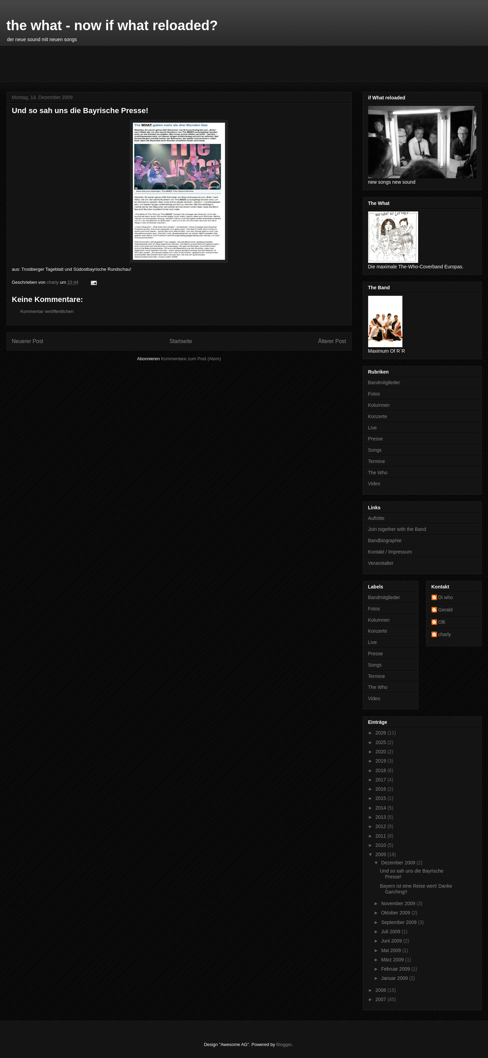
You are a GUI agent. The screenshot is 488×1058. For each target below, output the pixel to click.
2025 (381, 742)
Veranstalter (381, 563)
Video (374, 483)
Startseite (181, 341)
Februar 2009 (396, 969)
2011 (381, 836)
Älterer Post (332, 341)
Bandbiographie (385, 540)
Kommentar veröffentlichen (47, 311)
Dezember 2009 (399, 862)
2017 (381, 779)
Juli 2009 (391, 931)
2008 (381, 990)
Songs (375, 450)
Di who (445, 597)
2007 (381, 999)
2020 (381, 751)
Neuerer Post (27, 341)
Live (372, 427)
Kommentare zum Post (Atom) (191, 358)
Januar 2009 (395, 978)
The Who (378, 472)
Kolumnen (379, 405)
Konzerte (377, 416)
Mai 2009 (391, 950)
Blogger (283, 1044)
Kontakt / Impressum (390, 552)
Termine (376, 461)
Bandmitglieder (384, 382)
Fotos (374, 394)
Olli (441, 622)
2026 (381, 732)
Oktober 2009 (396, 912)
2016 (381, 789)
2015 (381, 798)
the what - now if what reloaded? (112, 25)
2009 (381, 854)
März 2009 (393, 959)
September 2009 (399, 922)
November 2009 (399, 903)
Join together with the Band (397, 529)
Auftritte (376, 518)
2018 (381, 770)
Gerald (445, 609)
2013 (381, 817)
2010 (381, 845)
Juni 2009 (392, 941)
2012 (381, 826)
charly (444, 634)
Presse (375, 438)
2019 (381, 761)
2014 (381, 808)
